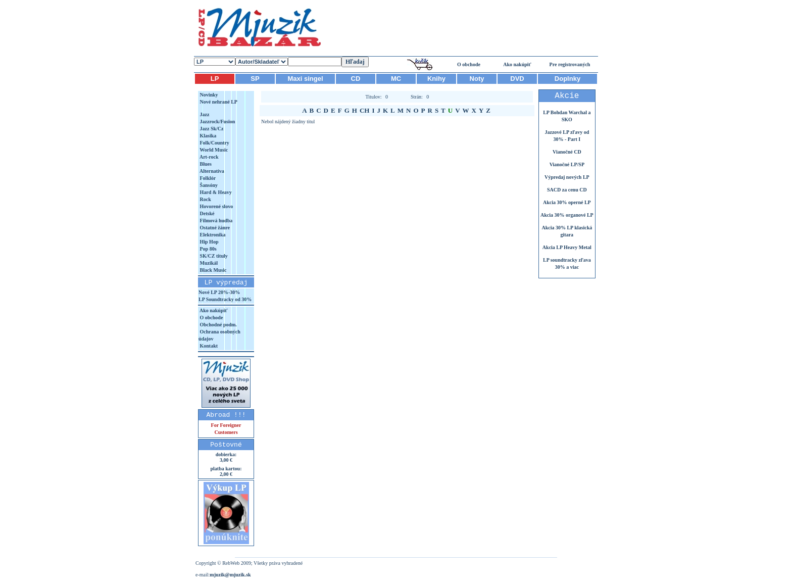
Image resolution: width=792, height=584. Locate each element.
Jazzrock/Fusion (217, 121)
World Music (213, 150)
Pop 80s (208, 249)
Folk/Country (214, 142)
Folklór (207, 178)
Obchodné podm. (218, 324)
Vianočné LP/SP (567, 164)
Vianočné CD (567, 152)
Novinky (208, 95)
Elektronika (212, 234)
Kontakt (208, 346)
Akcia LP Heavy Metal (566, 247)
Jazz (204, 114)
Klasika (207, 135)
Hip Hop (208, 242)
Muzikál (208, 263)
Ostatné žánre (214, 227)
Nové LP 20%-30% (219, 292)
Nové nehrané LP (218, 102)
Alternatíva (211, 171)
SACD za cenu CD (567, 189)
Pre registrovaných (570, 64)
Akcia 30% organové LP (566, 215)
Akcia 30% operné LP (567, 202)
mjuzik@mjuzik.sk (230, 574)
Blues (205, 164)
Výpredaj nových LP (566, 177)
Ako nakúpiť (517, 64)
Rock (205, 199)
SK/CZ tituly (213, 256)
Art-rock (209, 157)
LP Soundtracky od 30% (225, 299)
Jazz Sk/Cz (211, 128)
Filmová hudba (215, 220)
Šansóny (208, 185)
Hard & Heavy (215, 192)
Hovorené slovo (216, 206)
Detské (206, 213)
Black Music (213, 270)
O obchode (468, 64)
